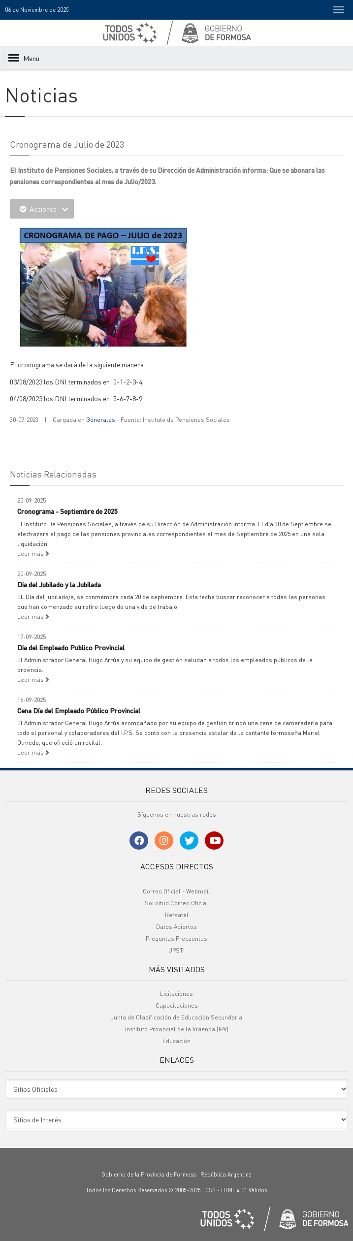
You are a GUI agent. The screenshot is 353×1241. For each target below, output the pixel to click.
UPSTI (176, 950)
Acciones (42, 208)
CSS (210, 1190)
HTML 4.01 (234, 1190)
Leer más (33, 553)
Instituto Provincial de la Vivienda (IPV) (176, 1029)
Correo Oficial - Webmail (176, 891)
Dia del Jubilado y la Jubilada (59, 584)
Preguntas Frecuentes (176, 938)
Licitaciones (176, 993)
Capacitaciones (177, 1005)
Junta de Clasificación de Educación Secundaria (176, 1017)
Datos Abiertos (176, 926)
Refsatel (177, 915)
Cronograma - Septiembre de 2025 (67, 511)
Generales (100, 419)
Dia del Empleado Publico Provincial (71, 647)
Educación (176, 1041)
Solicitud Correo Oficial (176, 903)
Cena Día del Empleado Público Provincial (78, 710)
